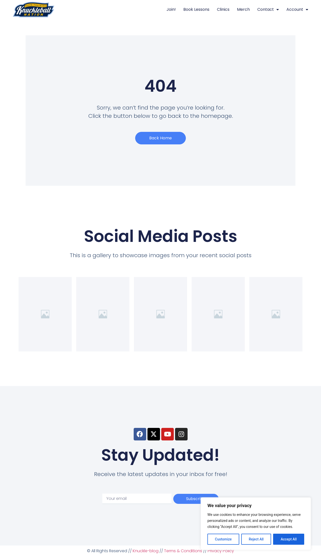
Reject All (256, 539)
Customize (223, 539)
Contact (268, 9)
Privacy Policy (221, 551)
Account (297, 9)
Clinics (223, 9)
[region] (256, 523)
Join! (171, 9)
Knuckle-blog (145, 551)
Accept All (289, 539)
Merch (243, 9)
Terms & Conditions (183, 551)
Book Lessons (196, 9)
